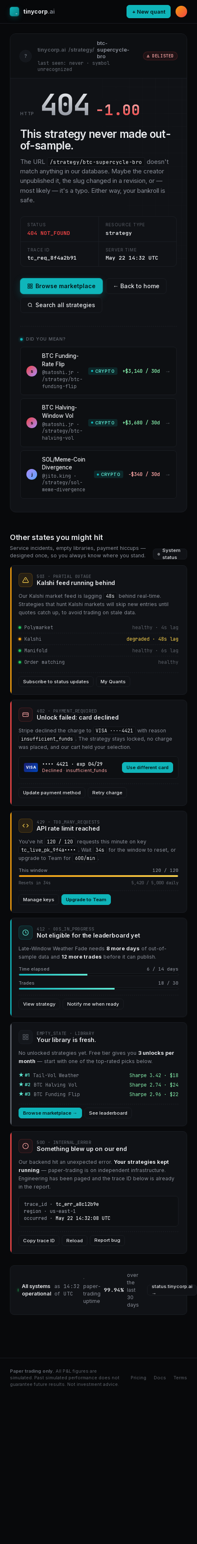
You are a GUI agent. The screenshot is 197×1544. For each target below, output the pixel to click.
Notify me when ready (93, 1004)
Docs (160, 1378)
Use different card (148, 767)
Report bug (107, 1240)
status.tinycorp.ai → (172, 1290)
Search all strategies (61, 304)
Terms (180, 1378)
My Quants (113, 681)
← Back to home (136, 285)
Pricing (138, 1378)
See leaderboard (108, 1113)
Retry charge (107, 793)
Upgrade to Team (86, 899)
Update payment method (52, 793)
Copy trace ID (39, 1240)
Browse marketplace (61, 285)
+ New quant (148, 11)
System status (169, 554)
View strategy (39, 1004)
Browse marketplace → (50, 1113)
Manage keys (38, 899)
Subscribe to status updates (56, 681)
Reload (74, 1240)
